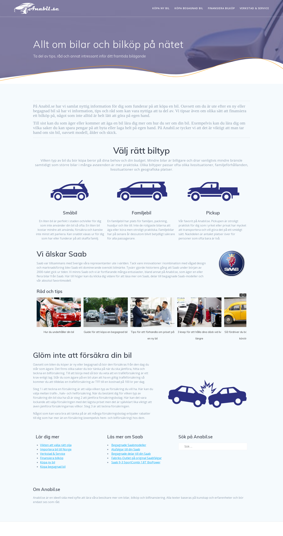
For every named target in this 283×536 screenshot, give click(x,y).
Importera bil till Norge (55, 449)
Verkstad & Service (254, 8)
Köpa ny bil (160, 8)
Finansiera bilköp (221, 8)
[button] (244, 295)
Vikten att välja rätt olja (55, 445)
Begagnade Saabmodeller (128, 445)
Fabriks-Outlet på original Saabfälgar (136, 458)
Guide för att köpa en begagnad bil (105, 332)
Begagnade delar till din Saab (131, 454)
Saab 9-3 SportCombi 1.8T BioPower (135, 462)
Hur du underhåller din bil (58, 332)
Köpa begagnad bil (189, 8)
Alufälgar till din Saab (125, 449)
